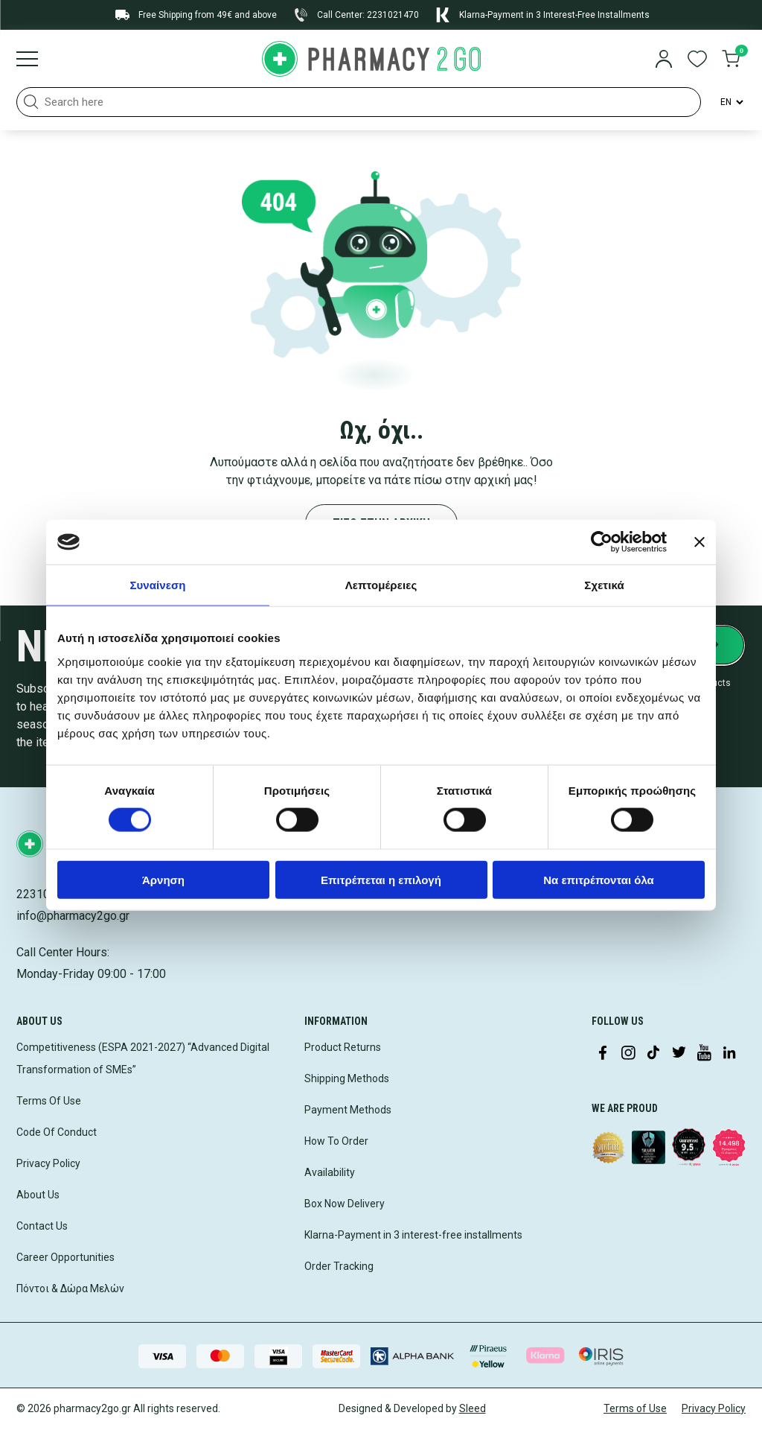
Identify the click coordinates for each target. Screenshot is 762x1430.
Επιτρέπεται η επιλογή (381, 879)
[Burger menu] (27, 60)
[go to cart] (731, 60)
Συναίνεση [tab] (157, 585)
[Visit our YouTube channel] (704, 1054)
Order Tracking (339, 1266)
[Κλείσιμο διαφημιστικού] (699, 542)
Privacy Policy (48, 1163)
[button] (31, 102)
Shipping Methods (346, 1078)
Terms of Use (635, 1408)
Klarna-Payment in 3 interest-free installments (413, 1235)
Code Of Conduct (56, 1132)
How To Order (336, 1141)
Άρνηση (163, 879)
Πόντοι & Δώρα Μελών (70, 1288)
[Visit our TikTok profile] (653, 1054)
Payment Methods (347, 1110)
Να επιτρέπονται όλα (598, 879)
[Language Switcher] (731, 102)
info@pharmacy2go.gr (72, 916)
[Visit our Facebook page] (603, 1054)
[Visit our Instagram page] (628, 1054)
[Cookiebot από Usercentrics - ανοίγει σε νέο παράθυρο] (602, 542)
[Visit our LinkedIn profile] (729, 1054)
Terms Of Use (48, 1101)
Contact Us (42, 1226)
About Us (38, 1195)
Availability (329, 1172)
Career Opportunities (65, 1257)
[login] (664, 60)
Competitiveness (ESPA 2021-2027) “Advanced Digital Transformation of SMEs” (142, 1058)
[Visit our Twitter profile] (678, 1054)
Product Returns (342, 1047)
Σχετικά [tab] (604, 585)
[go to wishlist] (697, 60)
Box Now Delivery (344, 1204)
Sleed (472, 1408)
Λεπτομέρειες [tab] (381, 585)
